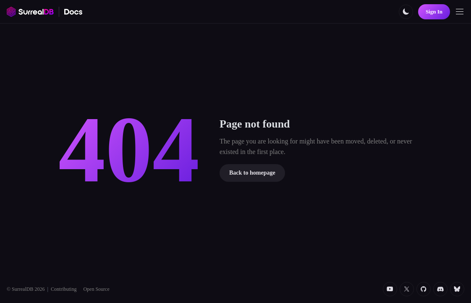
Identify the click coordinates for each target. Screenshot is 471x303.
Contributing (63, 289)
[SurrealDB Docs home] (73, 12)
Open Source (96, 289)
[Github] (423, 289)
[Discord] (440, 289)
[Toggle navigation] (459, 11)
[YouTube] (390, 289)
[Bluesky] (457, 289)
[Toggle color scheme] (406, 12)
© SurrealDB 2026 (25, 289)
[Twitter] (407, 289)
